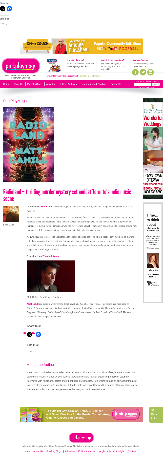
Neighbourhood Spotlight (94, 84)
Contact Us (116, 84)
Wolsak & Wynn (50, 256)
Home (6, 84)
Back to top (154, 416)
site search (143, 87)
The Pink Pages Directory (89, 76)
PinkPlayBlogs (34, 84)
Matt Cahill (46, 206)
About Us (18, 84)
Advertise (51, 84)
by (151, 87)
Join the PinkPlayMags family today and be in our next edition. (112, 66)
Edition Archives (68, 84)
